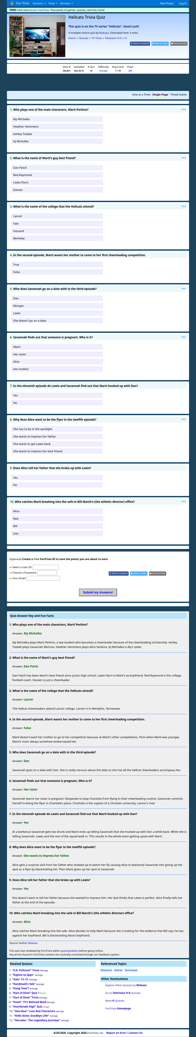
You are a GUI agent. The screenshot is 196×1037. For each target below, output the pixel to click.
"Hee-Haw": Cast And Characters (34, 1011)
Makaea (104, 32)
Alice (16, 361)
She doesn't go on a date (29, 320)
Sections (38, 3)
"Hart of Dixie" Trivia (25, 997)
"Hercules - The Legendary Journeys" (37, 1020)
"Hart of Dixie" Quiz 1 (25, 993)
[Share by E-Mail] (178, 44)
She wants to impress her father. (34, 436)
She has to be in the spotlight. (33, 429)
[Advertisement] (98, 82)
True (16, 264)
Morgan (18, 306)
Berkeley (19, 238)
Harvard (18, 231)
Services (65, 3)
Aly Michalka (21, 119)
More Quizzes (114, 1000)
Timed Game (178, 94)
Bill (15, 526)
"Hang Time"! (20, 988)
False (16, 272)
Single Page (160, 94)
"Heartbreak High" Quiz (27, 1006)
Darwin (18, 190)
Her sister (19, 354)
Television (106, 970)
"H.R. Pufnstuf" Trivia (25, 970)
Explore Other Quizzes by (126, 985)
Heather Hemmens (26, 126)
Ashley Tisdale (22, 134)
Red (15, 518)
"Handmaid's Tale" (24, 984)
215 (130, 70)
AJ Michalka (21, 141)
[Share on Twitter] (160, 44)
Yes (15, 395)
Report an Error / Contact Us (124, 1033)
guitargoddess (69, 950)
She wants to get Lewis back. (32, 444)
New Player (167, 3)
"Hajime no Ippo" (23, 975)
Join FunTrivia (41, 10)
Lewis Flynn (20, 182)
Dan (16, 298)
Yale (16, 223)
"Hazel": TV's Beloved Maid (29, 1002)
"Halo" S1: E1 (20, 979)
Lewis (17, 313)
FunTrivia (118, 1008)
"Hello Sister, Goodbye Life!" (31, 1015)
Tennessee (131, 970)
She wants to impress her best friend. (38, 451)
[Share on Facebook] (140, 44)
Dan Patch (20, 167)
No (15, 403)
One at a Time (141, 94)
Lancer (17, 216)
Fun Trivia (19, 3)
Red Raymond (22, 175)
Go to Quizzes (123, 993)
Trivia (51, 3)
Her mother (21, 369)
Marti (16, 347)
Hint (183, 109)
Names (118, 970)
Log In (183, 3)
